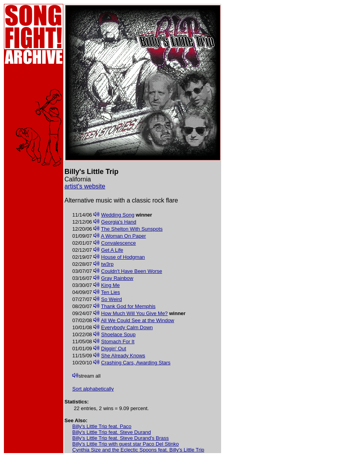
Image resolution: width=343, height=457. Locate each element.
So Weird (111, 299)
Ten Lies (110, 292)
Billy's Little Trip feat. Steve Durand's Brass (120, 438)
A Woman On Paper (123, 236)
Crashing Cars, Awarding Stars (136, 363)
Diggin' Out (113, 348)
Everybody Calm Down (127, 327)
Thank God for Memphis (128, 306)
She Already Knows (123, 355)
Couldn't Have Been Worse (131, 271)
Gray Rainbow (117, 278)
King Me (110, 285)
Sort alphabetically (93, 389)
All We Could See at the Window (137, 320)
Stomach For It (117, 341)
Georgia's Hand (118, 222)
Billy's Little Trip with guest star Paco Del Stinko (125, 444)
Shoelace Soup (118, 334)
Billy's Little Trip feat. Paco (101, 426)
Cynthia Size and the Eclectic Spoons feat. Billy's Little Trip (138, 450)
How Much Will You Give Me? (134, 313)
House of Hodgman (123, 257)
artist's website (84, 186)
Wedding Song (117, 215)
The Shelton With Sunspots (132, 229)
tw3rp (107, 264)
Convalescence (118, 243)
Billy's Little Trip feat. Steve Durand (111, 432)
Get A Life (112, 250)
